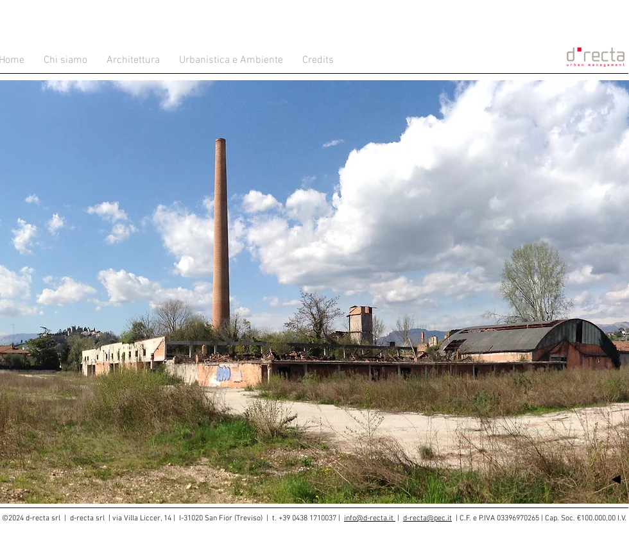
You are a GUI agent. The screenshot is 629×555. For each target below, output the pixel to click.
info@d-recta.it (369, 518)
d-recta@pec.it (427, 518)
